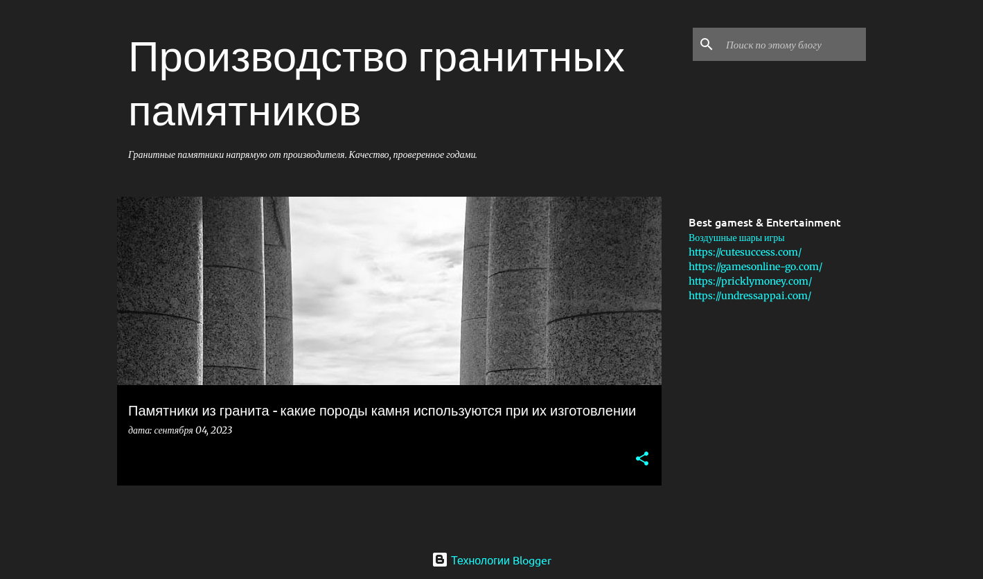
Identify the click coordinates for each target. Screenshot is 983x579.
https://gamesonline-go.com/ (755, 266)
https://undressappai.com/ (750, 296)
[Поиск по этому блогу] (793, 44)
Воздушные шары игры (737, 237)
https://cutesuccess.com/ (745, 252)
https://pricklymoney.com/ (750, 281)
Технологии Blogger (491, 560)
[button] (642, 459)
